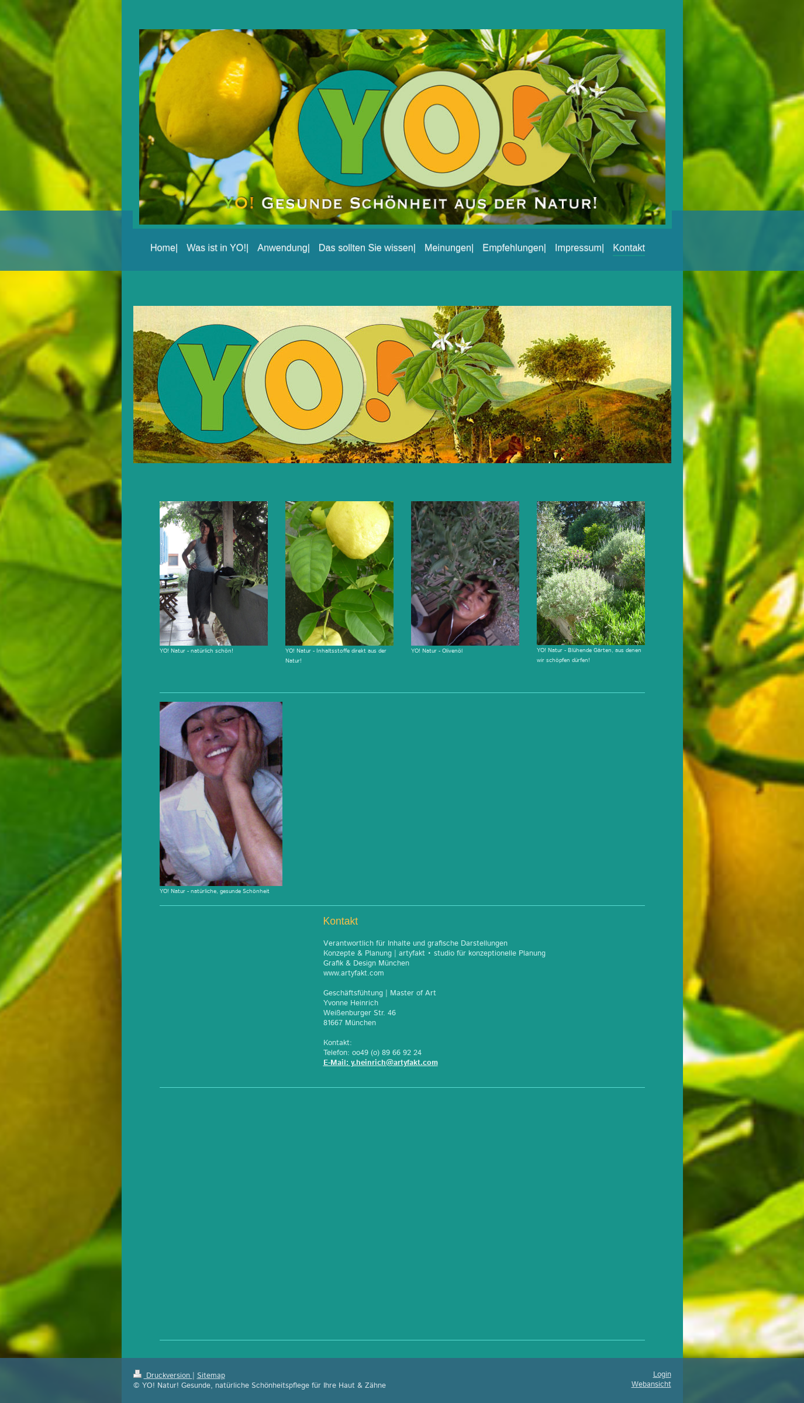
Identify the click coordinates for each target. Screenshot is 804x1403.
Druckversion (162, 1375)
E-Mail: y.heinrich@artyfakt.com (380, 1062)
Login (662, 1374)
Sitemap (211, 1375)
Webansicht (651, 1384)
